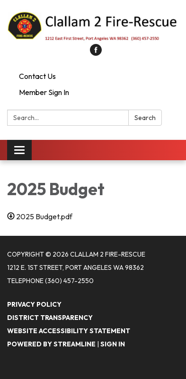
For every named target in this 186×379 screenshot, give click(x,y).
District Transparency (50, 317)
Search (145, 117)
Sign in (112, 344)
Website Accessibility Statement (68, 331)
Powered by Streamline (51, 344)
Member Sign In (44, 92)
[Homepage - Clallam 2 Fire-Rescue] (93, 26)
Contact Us (37, 76)
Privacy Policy (34, 304)
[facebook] (96, 53)
